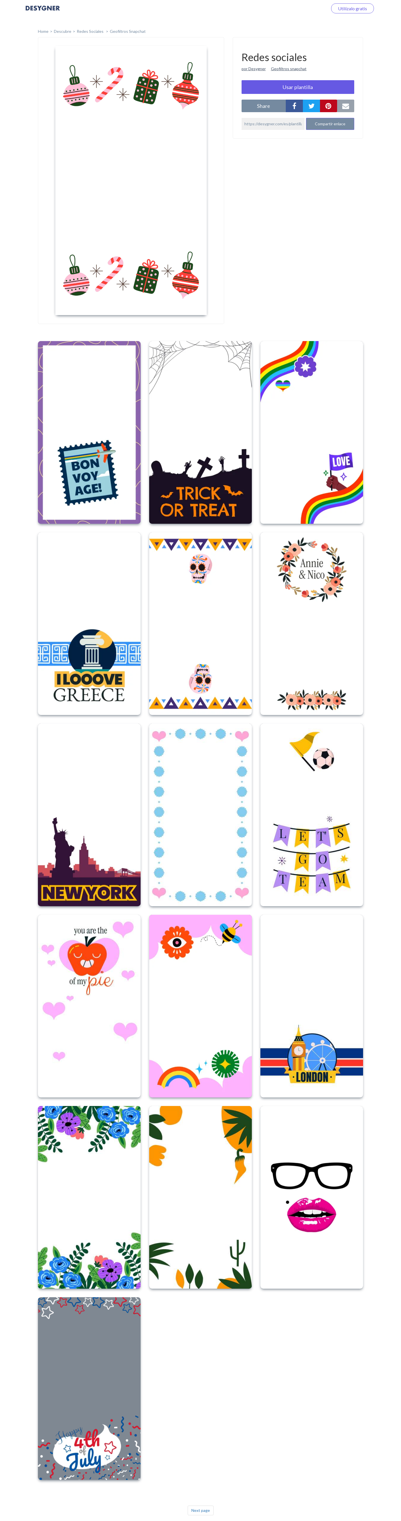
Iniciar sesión (308, 8)
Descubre (62, 31)
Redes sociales (90, 31)
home (43, 31)
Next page (200, 1510)
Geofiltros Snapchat (128, 31)
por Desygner (254, 68)
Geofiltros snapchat (289, 68)
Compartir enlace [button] (330, 123)
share (263, 106)
